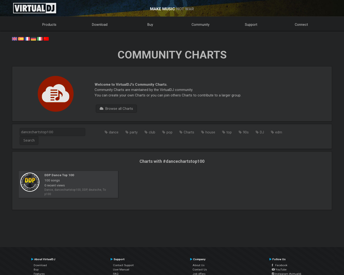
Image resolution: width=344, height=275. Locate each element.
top (229, 132)
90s (246, 132)
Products (49, 24)
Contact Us (200, 269)
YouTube (279, 269)
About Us (198, 265)
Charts (189, 132)
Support (251, 24)
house (210, 132)
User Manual (121, 269)
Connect (301, 24)
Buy (150, 24)
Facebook (279, 265)
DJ (262, 132)
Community (201, 24)
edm (278, 132)
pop (169, 132)
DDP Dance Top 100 (59, 175)
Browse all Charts (116, 108)
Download (100, 24)
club (152, 132)
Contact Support (123, 265)
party (134, 132)
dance (113, 132)
